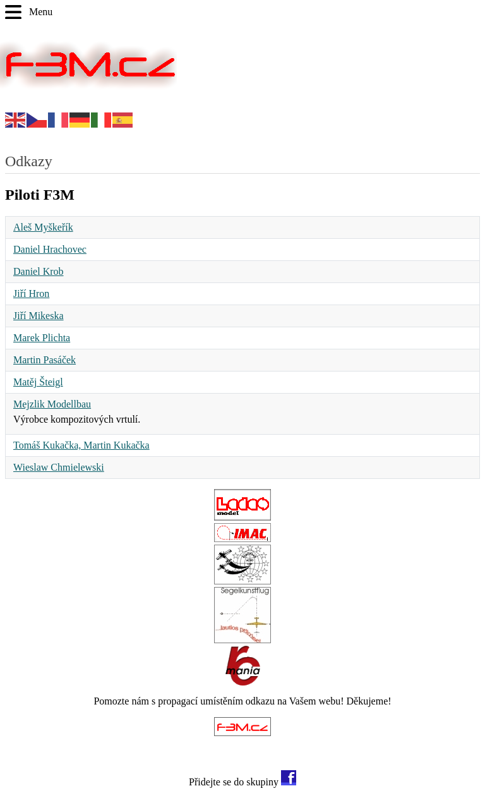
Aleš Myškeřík (43, 227)
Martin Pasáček (44, 359)
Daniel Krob (38, 271)
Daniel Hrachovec (50, 249)
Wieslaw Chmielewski (58, 467)
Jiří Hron (31, 293)
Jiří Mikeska (38, 315)
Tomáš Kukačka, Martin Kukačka (81, 445)
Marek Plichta (41, 337)
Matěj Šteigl (38, 382)
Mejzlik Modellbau (52, 404)
